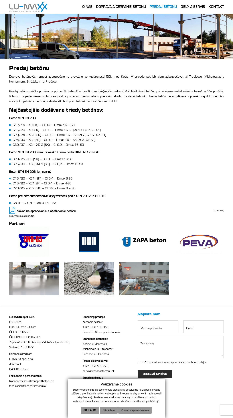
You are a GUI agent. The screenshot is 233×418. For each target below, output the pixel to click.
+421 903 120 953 (95, 327)
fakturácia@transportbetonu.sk (27, 386)
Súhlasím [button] (90, 410)
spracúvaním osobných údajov (188, 362)
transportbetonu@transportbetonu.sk (31, 381)
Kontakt (216, 7)
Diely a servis (193, 7)
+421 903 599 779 (95, 366)
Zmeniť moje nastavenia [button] (135, 410)
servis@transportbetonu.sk (99, 371)
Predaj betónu (163, 7)
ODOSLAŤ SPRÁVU (155, 374)
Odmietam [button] (109, 410)
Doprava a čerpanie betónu (121, 7)
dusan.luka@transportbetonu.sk (101, 332)
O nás (87, 7)
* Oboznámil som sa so (172, 362)
